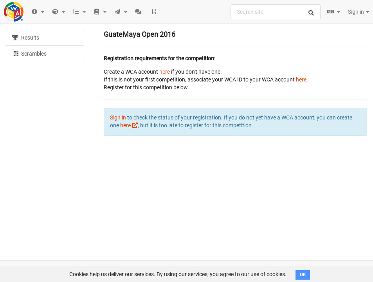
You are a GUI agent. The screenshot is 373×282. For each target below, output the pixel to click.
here (164, 72)
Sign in (358, 12)
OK (303, 274)
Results (25, 37)
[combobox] (276, 11)
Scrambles (29, 53)
